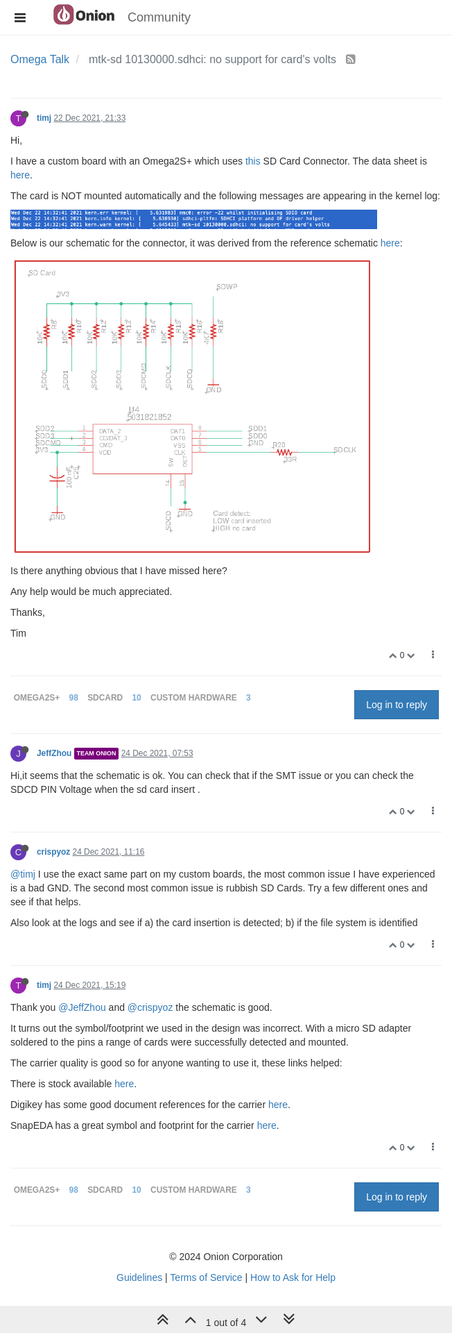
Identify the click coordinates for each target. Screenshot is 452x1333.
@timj (22, 874)
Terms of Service (206, 1277)
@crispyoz (150, 1007)
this (253, 161)
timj (44, 118)
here (20, 175)
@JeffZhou (81, 1007)
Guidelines (139, 1277)
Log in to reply (396, 704)
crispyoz (53, 852)
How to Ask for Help (293, 1277)
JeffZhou (54, 753)
